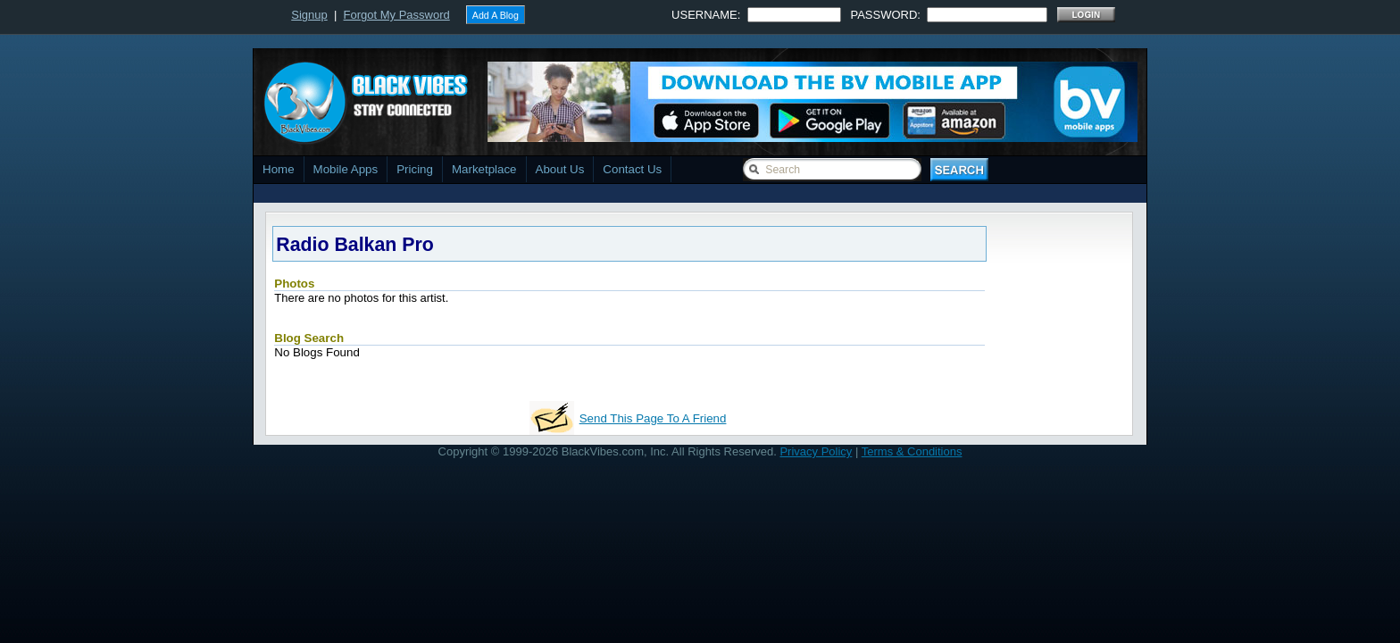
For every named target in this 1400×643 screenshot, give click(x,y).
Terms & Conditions (912, 451)
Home (278, 169)
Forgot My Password (397, 14)
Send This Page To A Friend (653, 418)
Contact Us (632, 169)
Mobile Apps (346, 169)
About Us (560, 169)
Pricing (414, 169)
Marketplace (484, 169)
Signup (309, 14)
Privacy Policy (815, 451)
